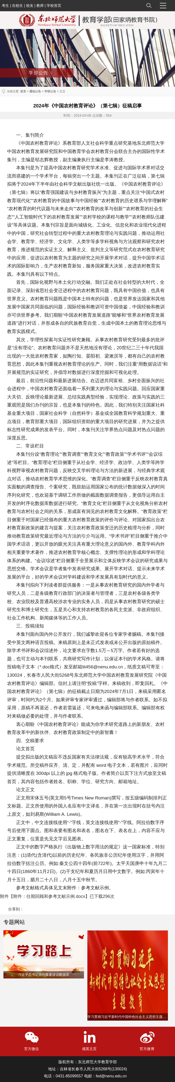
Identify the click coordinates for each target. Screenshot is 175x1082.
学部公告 (50, 91)
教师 (40, 5)
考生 (5, 5)
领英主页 (89, 1049)
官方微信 (31, 1049)
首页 (23, 91)
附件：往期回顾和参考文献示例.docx (49, 896)
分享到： (15, 909)
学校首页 (54, 5)
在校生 (17, 5)
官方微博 (147, 1049)
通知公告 (35, 91)
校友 (29, 5)
